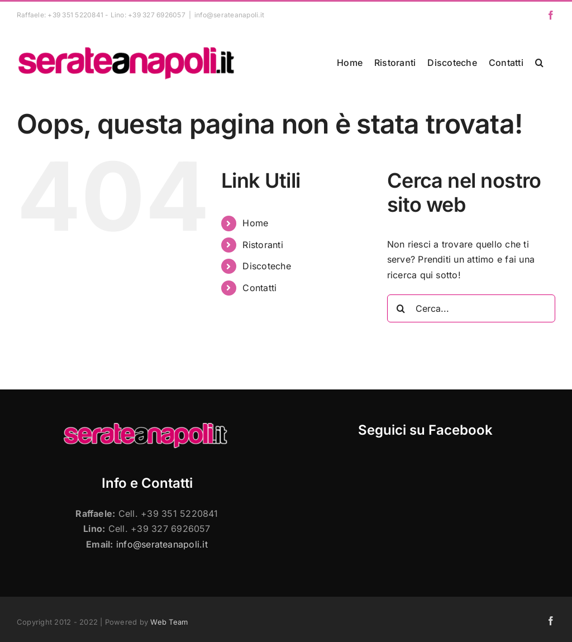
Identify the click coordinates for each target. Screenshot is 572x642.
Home (255, 223)
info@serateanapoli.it (229, 15)
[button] (539, 62)
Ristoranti (262, 244)
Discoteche (266, 266)
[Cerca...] (471, 308)
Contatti (259, 287)
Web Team (169, 621)
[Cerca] (401, 308)
